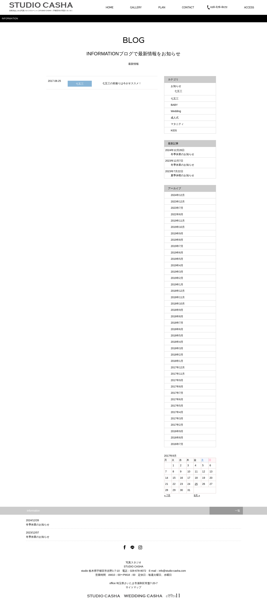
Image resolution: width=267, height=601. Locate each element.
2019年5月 (177, 258)
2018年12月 (178, 290)
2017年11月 (178, 373)
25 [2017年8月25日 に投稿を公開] (196, 483)
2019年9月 (177, 233)
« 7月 (167, 495)
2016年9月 (177, 431)
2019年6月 (177, 252)
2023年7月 (177, 207)
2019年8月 (177, 239)
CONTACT (188, 7)
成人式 (175, 117)
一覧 (237, 510)
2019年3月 (177, 271)
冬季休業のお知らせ (182, 154)
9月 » (197, 495)
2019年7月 (177, 246)
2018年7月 (177, 322)
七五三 (80, 83)
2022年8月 (177, 214)
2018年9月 (177, 309)
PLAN (161, 7)
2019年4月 (177, 265)
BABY (174, 104)
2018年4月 (177, 341)
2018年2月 (177, 354)
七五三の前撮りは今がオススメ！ (121, 83)
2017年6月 (177, 399)
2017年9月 (177, 380)
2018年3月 (177, 348)
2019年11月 (178, 220)
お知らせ (176, 86)
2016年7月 (177, 444)
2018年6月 (177, 329)
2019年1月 (177, 284)
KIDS (174, 130)
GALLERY (136, 7)
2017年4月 (177, 412)
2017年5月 (177, 405)
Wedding (176, 111)
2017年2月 (177, 424)
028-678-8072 (138, 570)
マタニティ (177, 123)
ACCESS (249, 7)
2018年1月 (177, 360)
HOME (109, 7)
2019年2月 (177, 277)
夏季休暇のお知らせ (182, 175)
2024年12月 (178, 195)
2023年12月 (178, 201)
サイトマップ (133, 587)
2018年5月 (177, 335)
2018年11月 (178, 297)
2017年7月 (177, 392)
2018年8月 (177, 316)
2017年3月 (177, 418)
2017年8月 (177, 386)
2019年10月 (178, 226)
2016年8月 (177, 437)
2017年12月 (178, 367)
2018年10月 (178, 303)
